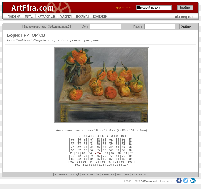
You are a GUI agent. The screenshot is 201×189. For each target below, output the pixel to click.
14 (92, 138)
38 (117, 144)
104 (101, 164)
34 (92, 144)
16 (105, 138)
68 (119, 153)
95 (97, 161)
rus (190, 17)
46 (105, 147)
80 (130, 156)
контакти (139, 174)
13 (85, 138)
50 (130, 147)
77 (111, 156)
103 (93, 164)
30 (130, 141)
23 (85, 141)
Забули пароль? (58, 26)
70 (131, 153)
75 (98, 156)
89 (123, 159)
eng (184, 17)
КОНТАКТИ (100, 16)
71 (73, 156)
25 (98, 141)
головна (61, 174)
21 (73, 141)
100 (130, 161)
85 (98, 159)
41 (73, 147)
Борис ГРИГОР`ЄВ (26, 35)
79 (123, 156)
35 (98, 144)
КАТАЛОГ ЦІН (46, 16)
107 (126, 164)
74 (92, 156)
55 (98, 150)
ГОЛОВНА (14, 16)
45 (98, 147)
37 (111, 144)
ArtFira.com (147, 181)
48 (117, 147)
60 (130, 150)
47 (111, 147)
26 (105, 141)
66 (106, 153)
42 (79, 147)
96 (103, 161)
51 (73, 150)
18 (117, 138)
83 (85, 159)
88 (117, 159)
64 (90, 153)
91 (72, 161)
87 (111, 159)
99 (123, 161)
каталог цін (90, 174)
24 (92, 141)
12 (79, 138)
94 (91, 161)
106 (117, 164)
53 (85, 150)
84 (92, 159)
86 (105, 159)
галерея (108, 174)
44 (92, 147)
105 (109, 164)
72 (79, 156)
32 (79, 144)
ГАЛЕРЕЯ (65, 16)
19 (123, 138)
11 (73, 138)
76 (105, 156)
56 (105, 150)
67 (112, 153)
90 (130, 159)
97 (110, 161)
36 (105, 144)
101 (77, 164)
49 (123, 147)
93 (84, 161)
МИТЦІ (29, 16)
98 (116, 161)
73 (85, 156)
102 (85, 164)
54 (92, 150)
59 (123, 150)
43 (85, 147)
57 (111, 150)
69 (125, 153)
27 (111, 141)
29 (123, 141)
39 (123, 144)
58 (117, 150)
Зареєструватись (35, 26)
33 (85, 144)
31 (73, 144)
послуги (123, 174)
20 (130, 138)
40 (130, 144)
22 (79, 141)
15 (98, 138)
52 (79, 150)
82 (79, 159)
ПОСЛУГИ (82, 16)
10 (122, 135)
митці (74, 174)
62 (77, 153)
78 (117, 156)
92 (78, 161)
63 (84, 153)
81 (73, 159)
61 (71, 153)
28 (117, 141)
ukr (177, 17)
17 (111, 138)
